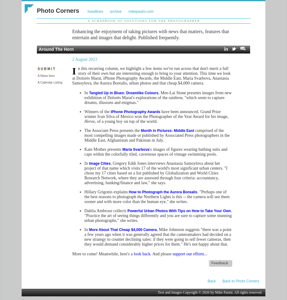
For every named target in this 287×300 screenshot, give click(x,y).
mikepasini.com (141, 11)
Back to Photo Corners (240, 281)
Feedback (219, 263)
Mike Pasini (224, 292)
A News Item (46, 76)
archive (116, 11)
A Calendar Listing (49, 82)
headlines (95, 11)
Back (212, 281)
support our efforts (188, 254)
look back (142, 254)
